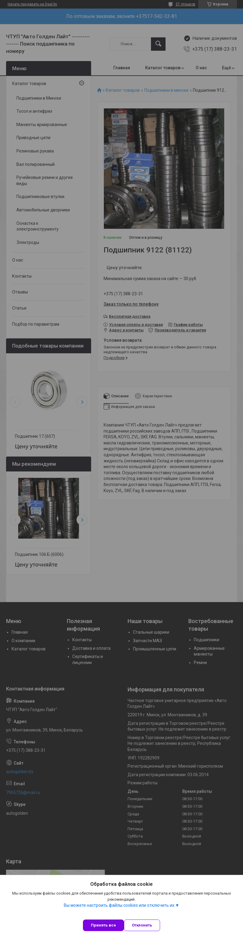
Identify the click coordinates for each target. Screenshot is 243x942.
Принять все (103, 925)
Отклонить (142, 925)
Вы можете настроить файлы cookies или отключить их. (119, 905)
